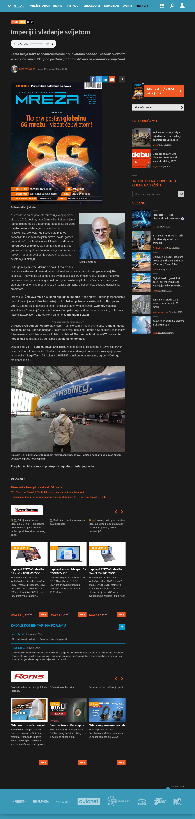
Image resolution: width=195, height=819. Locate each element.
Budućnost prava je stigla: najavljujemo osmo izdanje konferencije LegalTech (167, 136)
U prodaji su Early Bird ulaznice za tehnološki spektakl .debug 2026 (165, 157)
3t (32, 22)
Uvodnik (15, 22)
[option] (29, 567)
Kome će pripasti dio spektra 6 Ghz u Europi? (168, 323)
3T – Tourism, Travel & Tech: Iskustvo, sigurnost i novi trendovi (47, 492)
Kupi (43, 614)
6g (28, 22)
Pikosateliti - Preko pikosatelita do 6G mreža (36, 487)
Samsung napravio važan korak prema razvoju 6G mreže (166, 303)
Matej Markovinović (160, 312)
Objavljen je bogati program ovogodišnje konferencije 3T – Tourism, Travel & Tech (58, 497)
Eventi (130, 7)
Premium (144, 7)
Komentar (114, 7)
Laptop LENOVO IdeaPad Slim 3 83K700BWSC (106, 571)
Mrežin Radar (42, 7)
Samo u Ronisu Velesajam (67, 725)
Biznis (60, 7)
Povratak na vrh (177, 786)
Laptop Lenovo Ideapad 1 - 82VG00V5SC (68, 571)
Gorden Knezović (160, 248)
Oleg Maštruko (27, 69)
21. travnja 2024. (33, 634)
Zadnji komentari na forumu (38, 625)
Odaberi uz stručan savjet (28, 725)
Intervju (74, 7)
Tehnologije (94, 7)
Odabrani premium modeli (107, 725)
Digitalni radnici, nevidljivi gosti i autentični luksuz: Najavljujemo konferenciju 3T (168, 282)
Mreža (22, 22)
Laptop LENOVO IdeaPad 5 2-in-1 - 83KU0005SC (28, 571)
